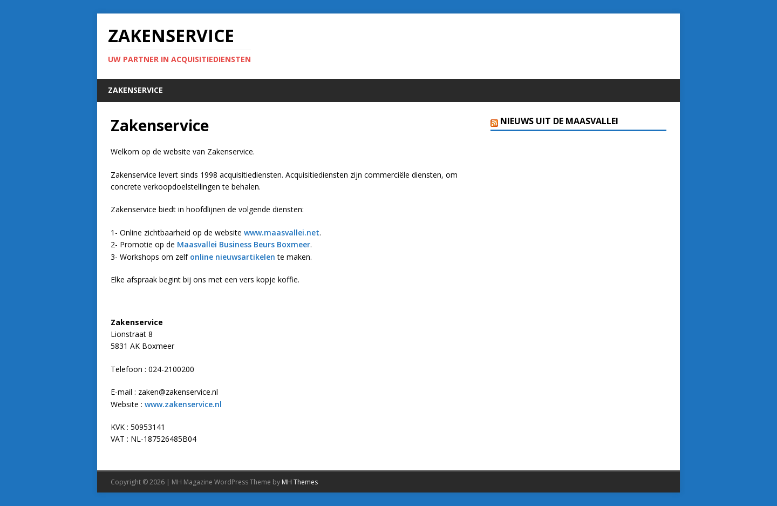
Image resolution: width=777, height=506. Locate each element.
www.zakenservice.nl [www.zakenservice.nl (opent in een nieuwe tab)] (183, 404)
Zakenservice (135, 90)
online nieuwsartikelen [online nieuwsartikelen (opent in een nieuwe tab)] (232, 257)
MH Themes (300, 482)
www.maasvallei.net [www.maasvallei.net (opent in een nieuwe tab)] (281, 232)
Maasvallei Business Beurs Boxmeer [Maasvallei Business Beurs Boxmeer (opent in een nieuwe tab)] (243, 244)
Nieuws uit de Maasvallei (559, 121)
